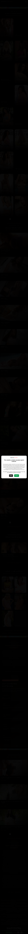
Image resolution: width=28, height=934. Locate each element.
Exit (11, 475)
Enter (16, 475)
